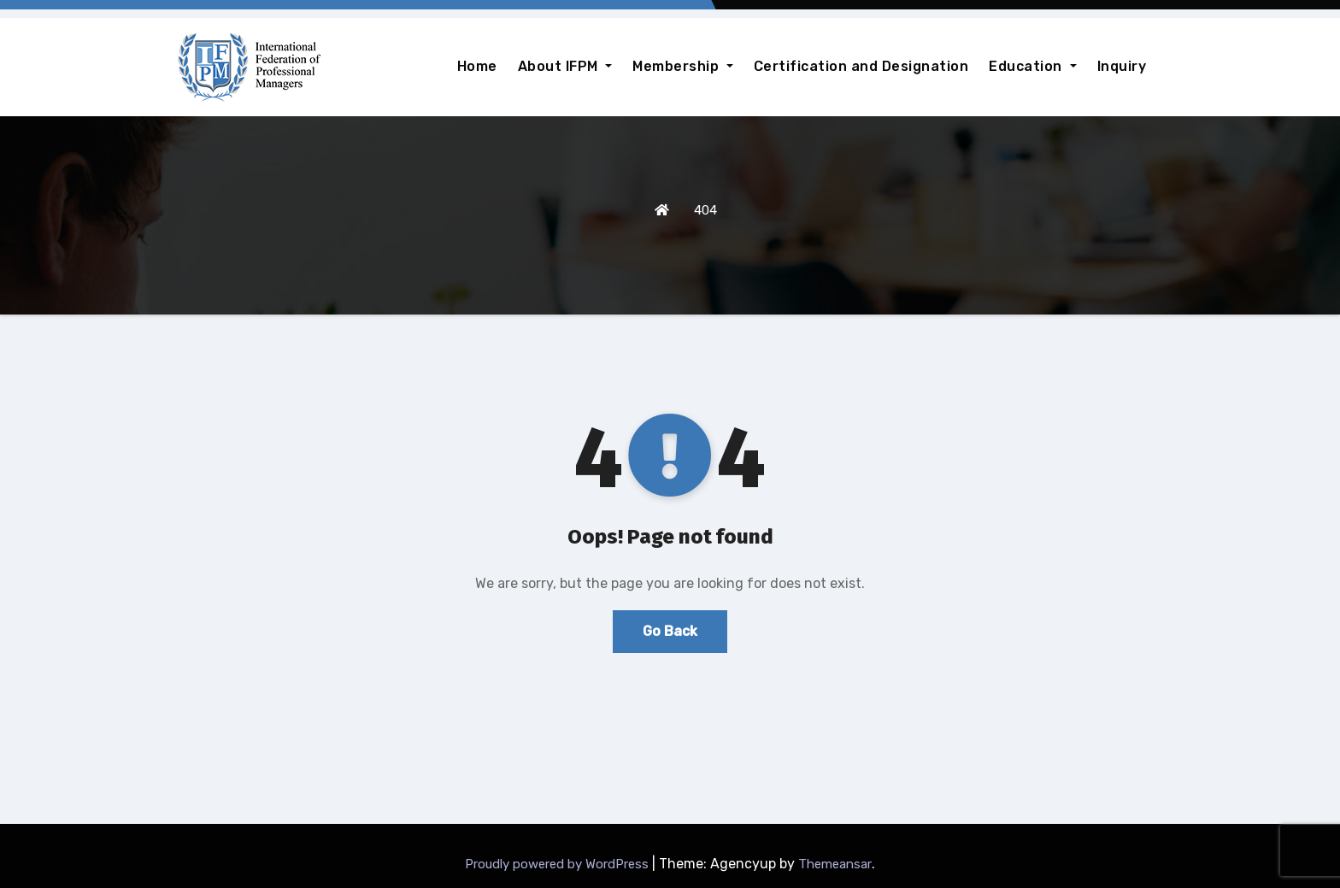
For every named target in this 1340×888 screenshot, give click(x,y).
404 (705, 210)
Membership (682, 66)
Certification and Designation (861, 66)
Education (1032, 66)
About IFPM (565, 66)
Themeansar (835, 864)
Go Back (670, 631)
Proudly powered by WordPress (558, 864)
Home (477, 66)
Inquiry (1122, 66)
